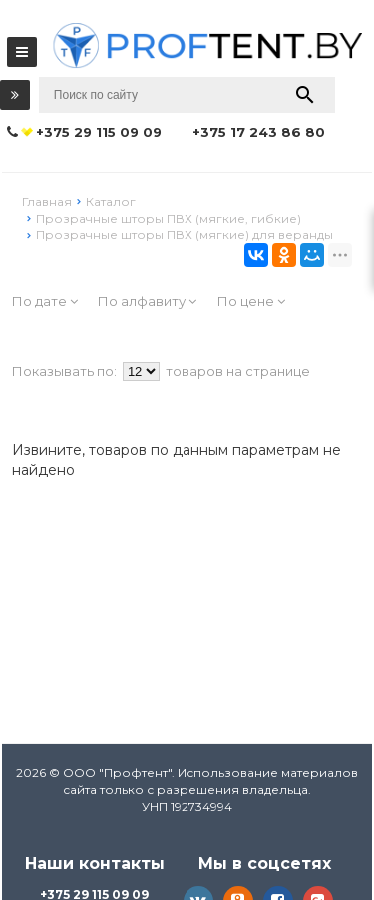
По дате (45, 301)
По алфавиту (147, 301)
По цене (251, 301)
